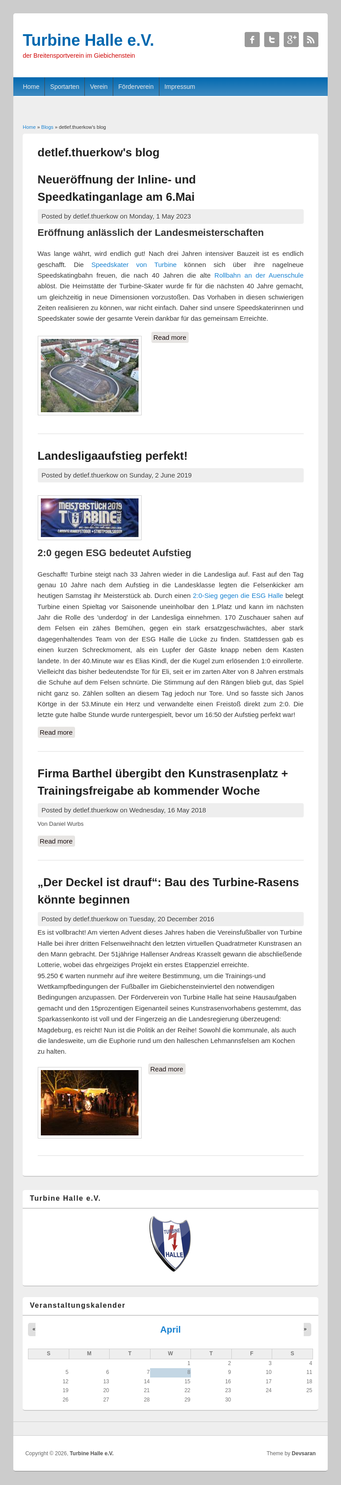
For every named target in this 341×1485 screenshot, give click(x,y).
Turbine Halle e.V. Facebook (252, 39)
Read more (171, 337)
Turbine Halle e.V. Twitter (271, 39)
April (170, 1329)
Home (31, 86)
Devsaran (304, 1453)
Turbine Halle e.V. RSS (310, 39)
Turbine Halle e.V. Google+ (291, 39)
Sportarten (64, 86)
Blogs (47, 127)
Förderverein (136, 86)
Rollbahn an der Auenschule (259, 275)
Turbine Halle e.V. (92, 1453)
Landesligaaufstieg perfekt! (113, 455)
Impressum (179, 86)
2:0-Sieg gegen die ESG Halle (238, 595)
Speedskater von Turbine (134, 264)
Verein (99, 86)
